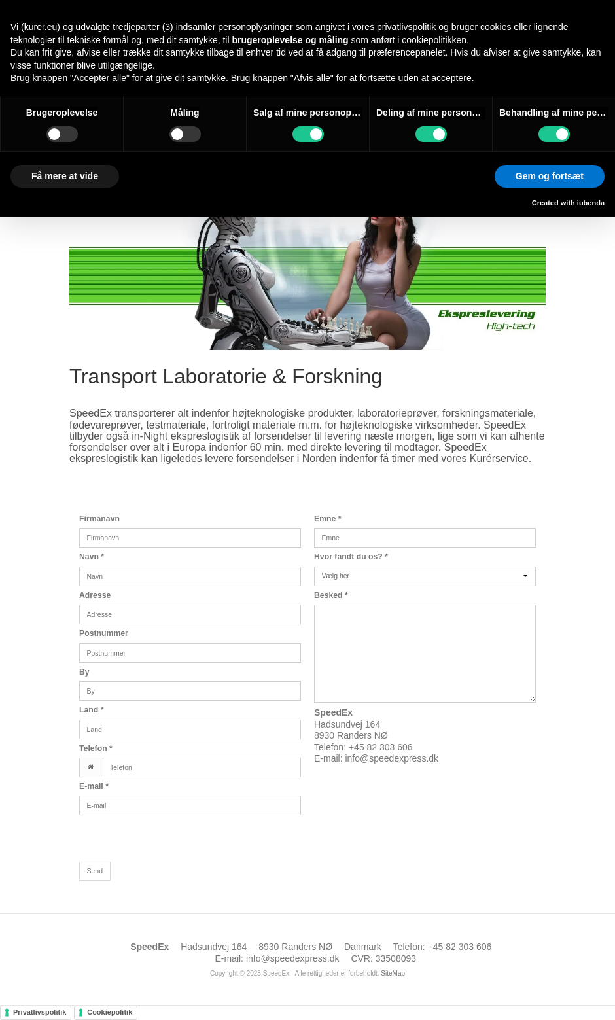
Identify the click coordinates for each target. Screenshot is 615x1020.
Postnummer (103, 633)
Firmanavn (99, 518)
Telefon (96, 748)
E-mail (94, 786)
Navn (91, 556)
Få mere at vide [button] (64, 176)
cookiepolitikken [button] (434, 40)
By (84, 672)
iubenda (591, 203)
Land (91, 709)
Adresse (95, 595)
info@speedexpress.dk (391, 758)
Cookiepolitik (109, 1012)
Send (95, 871)
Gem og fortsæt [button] (550, 176)
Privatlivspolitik (39, 1012)
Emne (328, 518)
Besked (331, 595)
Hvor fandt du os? (351, 556)
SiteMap (393, 973)
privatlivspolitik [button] (406, 27)
